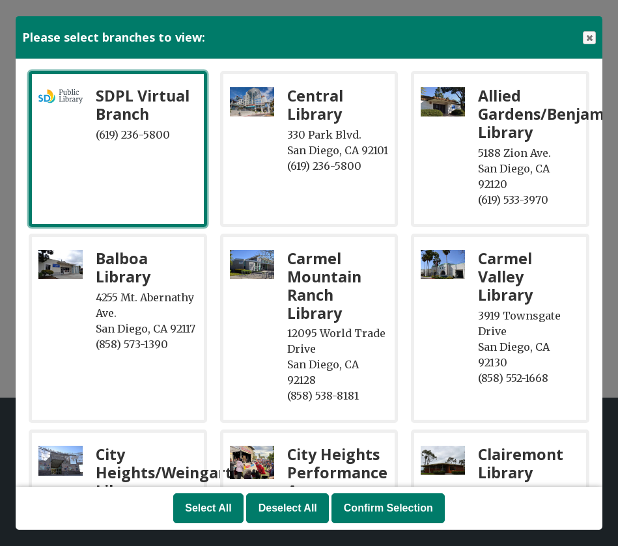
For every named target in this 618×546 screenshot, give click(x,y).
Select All (208, 507)
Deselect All (288, 507)
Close (589, 38)
